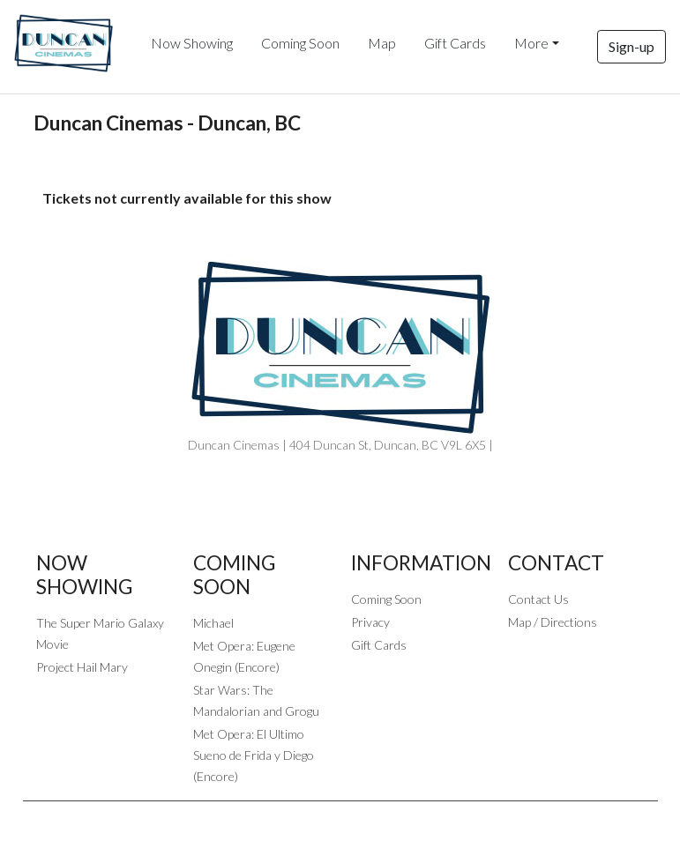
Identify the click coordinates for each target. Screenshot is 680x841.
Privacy (370, 621)
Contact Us (538, 599)
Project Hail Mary (82, 666)
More (531, 42)
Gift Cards (455, 42)
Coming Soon (300, 42)
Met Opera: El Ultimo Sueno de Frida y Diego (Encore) (253, 755)
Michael (213, 622)
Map (382, 42)
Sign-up (631, 46)
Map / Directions (552, 621)
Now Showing (192, 42)
